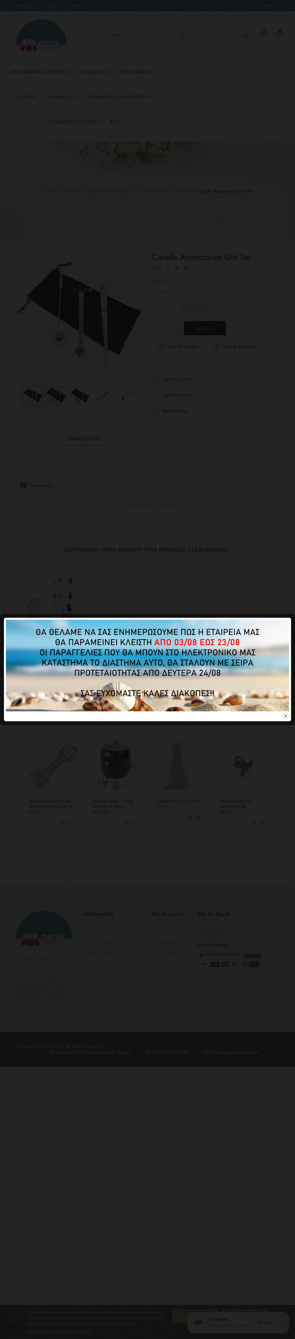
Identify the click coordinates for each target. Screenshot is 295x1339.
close (285, 715)
